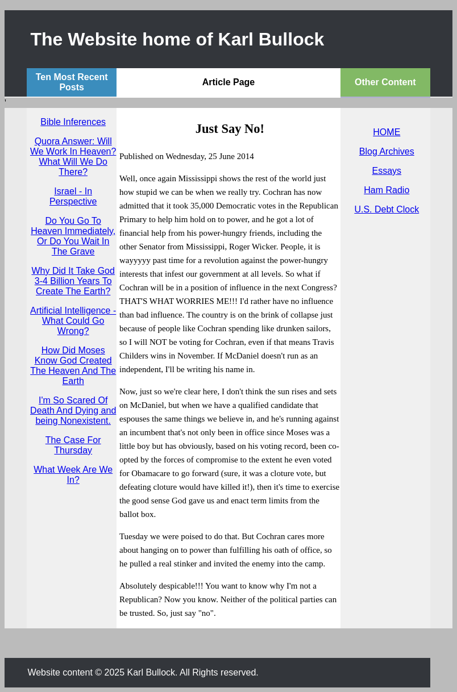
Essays (387, 171)
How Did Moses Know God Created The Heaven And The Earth (73, 365)
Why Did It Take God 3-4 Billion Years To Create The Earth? (72, 281)
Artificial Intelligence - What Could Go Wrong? (73, 321)
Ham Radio (386, 190)
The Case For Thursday (73, 445)
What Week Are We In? (73, 475)
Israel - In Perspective (73, 196)
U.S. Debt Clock (386, 209)
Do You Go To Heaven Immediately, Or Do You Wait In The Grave (73, 236)
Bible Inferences (73, 122)
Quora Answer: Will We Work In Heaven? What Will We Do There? (73, 156)
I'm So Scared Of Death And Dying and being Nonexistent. (73, 410)
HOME (386, 132)
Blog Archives (386, 151)
